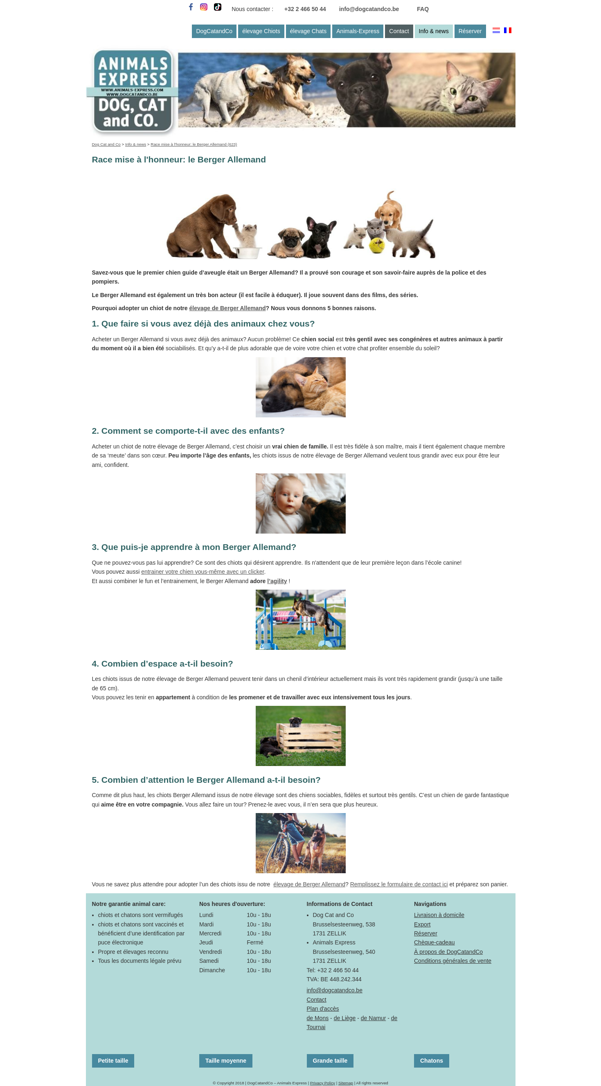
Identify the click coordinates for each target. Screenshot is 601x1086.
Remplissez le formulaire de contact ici (399, 884)
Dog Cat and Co (106, 144)
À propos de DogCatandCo (448, 952)
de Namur (373, 1018)
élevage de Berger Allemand (227, 308)
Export (422, 924)
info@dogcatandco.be (369, 9)
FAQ (423, 9)
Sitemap (345, 1083)
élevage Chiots (261, 31)
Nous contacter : (252, 9)
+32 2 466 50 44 (305, 9)
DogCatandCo (214, 31)
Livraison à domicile (439, 915)
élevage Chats (308, 31)
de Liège (345, 1018)
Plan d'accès (323, 1008)
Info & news (434, 31)
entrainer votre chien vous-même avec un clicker (202, 571)
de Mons (318, 1018)
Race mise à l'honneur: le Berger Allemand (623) (194, 144)
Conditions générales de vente (452, 961)
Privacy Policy (322, 1083)
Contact (399, 31)
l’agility (277, 581)
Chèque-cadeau (434, 942)
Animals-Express (357, 31)
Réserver (470, 31)
